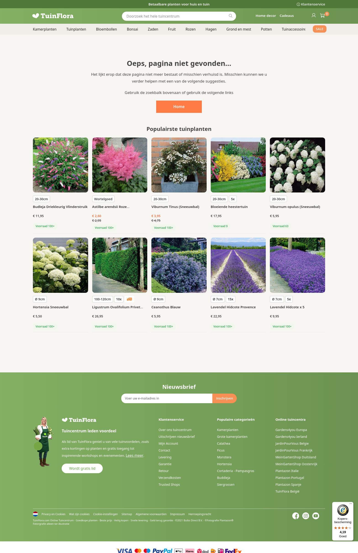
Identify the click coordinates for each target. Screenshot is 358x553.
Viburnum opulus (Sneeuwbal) (295, 206)
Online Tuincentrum (62, 520)
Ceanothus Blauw (165, 307)
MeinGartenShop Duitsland (295, 457)
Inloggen (313, 15)
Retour (163, 471)
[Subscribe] (224, 398)
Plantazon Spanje (288, 484)
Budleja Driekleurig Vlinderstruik (60, 206)
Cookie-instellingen (105, 514)
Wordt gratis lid (82, 468)
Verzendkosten (169, 477)
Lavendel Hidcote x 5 (287, 307)
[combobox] (179, 16)
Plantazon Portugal (289, 477)
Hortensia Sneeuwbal (50, 307)
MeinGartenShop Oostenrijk (296, 464)
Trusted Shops (169, 484)
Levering (164, 457)
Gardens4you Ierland (291, 436)
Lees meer (133, 455)
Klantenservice (313, 4)
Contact (164, 450)
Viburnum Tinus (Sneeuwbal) (175, 206)
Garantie (164, 464)
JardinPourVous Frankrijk (293, 450)
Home (179, 106)
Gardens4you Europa (291, 430)
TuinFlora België (287, 491)
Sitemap (126, 514)
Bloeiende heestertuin (229, 206)
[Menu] (350, 504)
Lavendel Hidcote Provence (233, 307)
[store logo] (60, 15)
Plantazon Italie (287, 471)
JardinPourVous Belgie (292, 443)
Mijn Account (168, 443)
